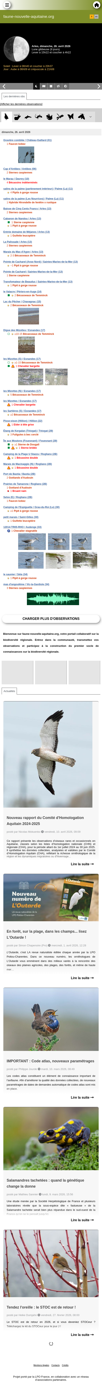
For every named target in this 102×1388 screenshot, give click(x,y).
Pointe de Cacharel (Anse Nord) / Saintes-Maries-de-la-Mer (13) (40, 261)
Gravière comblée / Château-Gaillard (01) (27, 140)
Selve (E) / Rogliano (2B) (17, 497)
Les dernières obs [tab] (14, 96)
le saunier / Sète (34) (15, 574)
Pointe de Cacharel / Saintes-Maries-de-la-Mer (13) (33, 271)
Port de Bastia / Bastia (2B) (19, 474)
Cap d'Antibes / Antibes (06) (19, 168)
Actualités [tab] (9, 691)
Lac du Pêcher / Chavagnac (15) (22, 301)
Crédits (65, 1365)
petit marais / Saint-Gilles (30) (20, 517)
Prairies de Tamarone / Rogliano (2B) (25, 484)
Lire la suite (82, 864)
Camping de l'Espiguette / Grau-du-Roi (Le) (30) (31, 507)
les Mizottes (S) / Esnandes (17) (22, 358)
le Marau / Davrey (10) (16, 178)
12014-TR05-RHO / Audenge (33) (22, 527)
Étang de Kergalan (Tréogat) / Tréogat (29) (28, 430)
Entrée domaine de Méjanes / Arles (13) (26, 231)
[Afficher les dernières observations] (21, 104)
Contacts (55, 1365)
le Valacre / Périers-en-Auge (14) (22, 291)
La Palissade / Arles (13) (17, 241)
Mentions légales (41, 1365)
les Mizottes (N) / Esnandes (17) (22, 391)
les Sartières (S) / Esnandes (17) (22, 410)
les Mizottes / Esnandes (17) (20, 401)
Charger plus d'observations (51, 618)
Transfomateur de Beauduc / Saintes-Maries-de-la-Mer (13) (37, 281)
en (96, 17)
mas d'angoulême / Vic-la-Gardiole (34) (26, 584)
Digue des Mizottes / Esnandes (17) (24, 330)
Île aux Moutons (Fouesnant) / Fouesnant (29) (30, 440)
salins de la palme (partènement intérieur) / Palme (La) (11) (38, 188)
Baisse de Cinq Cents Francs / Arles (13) (27, 208)
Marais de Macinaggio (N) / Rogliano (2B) (27, 464)
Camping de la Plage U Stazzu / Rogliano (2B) (30, 454)
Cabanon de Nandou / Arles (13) (22, 218)
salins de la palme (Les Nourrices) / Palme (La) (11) (33, 198)
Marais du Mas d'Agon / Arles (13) (23, 251)
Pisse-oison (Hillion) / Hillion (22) (22, 420)
